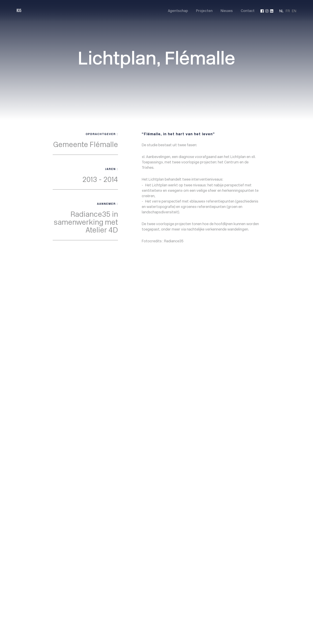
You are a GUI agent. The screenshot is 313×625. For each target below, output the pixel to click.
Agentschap (178, 11)
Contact (248, 11)
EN (294, 11)
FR (288, 11)
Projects (182, 314)
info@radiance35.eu (244, 322)
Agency (181, 309)
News (180, 318)
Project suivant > (245, 274)
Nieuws (227, 11)
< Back (59, 274)
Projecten (204, 11)
